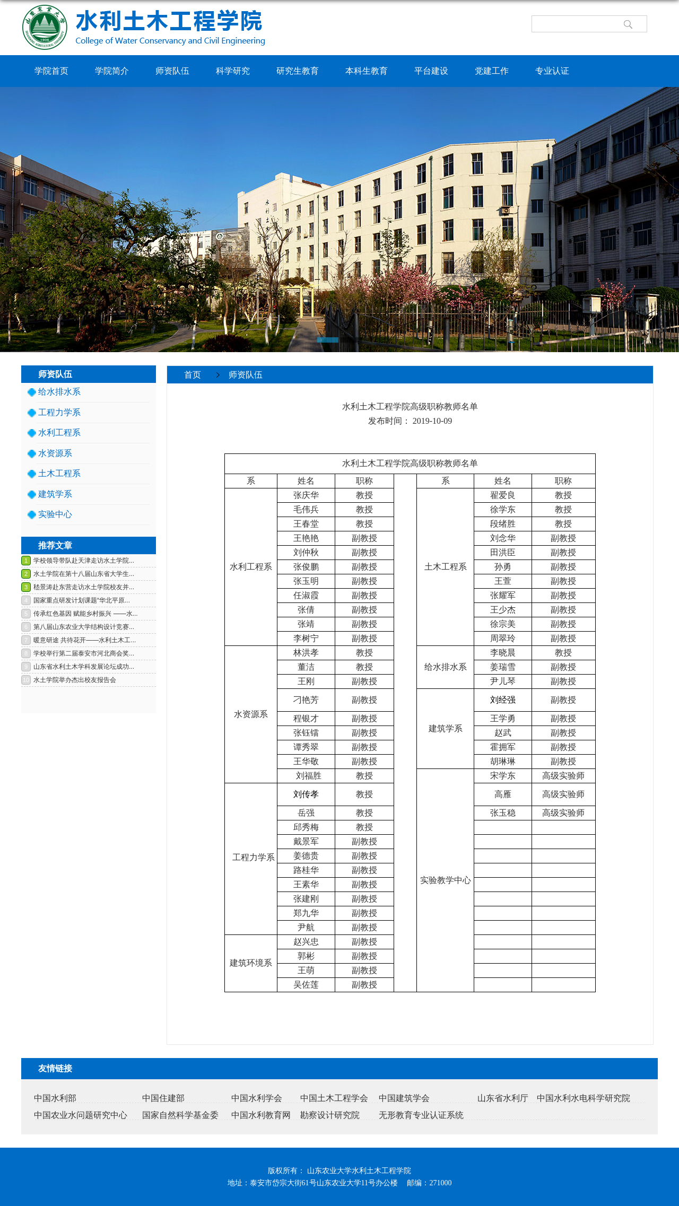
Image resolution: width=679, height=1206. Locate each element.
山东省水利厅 (502, 1098)
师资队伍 (246, 374)
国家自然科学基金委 (180, 1115)
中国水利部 (55, 1098)
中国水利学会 (256, 1098)
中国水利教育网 (261, 1115)
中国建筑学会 (404, 1098)
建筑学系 (55, 494)
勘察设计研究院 (330, 1115)
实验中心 (55, 514)
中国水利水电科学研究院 (583, 1098)
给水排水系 (59, 391)
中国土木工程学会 (334, 1098)
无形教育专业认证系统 (421, 1115)
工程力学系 (59, 412)
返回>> (633, 391)
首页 (192, 374)
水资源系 (55, 453)
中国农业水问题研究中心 (80, 1115)
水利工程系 (59, 432)
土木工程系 (59, 473)
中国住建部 (163, 1098)
